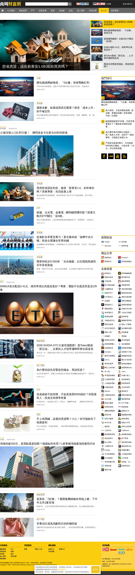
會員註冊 (126, 4)
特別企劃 (14, 556)
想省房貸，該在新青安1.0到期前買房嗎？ (35, 66)
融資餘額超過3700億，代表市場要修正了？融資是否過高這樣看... (120, 124)
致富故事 (3, 551)
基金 (12, 554)
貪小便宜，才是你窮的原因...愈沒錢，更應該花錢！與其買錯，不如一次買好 (120, 113)
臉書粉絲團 (104, 156)
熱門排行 (106, 78)
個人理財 (3, 556)
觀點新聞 (3, 549)
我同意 (95, 570)
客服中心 (62, 549)
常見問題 (51, 551)
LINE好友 (111, 156)
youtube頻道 (117, 156)
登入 (131, 4)
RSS (124, 156)
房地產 (2, 554)
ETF (12, 549)
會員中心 (51, 549)
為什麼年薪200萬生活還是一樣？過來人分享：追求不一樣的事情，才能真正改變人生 (120, 135)
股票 (12, 551)
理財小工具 (38, 549)
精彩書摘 (3, 558)
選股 (25, 549)
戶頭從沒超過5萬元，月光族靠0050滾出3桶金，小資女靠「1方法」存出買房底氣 (120, 146)
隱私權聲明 (61, 569)
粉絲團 (108, 4)
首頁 (4, 10)
